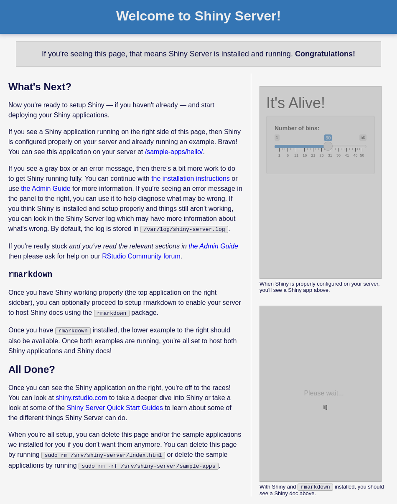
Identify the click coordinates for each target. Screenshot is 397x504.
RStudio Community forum (141, 255)
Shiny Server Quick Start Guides (115, 405)
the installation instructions (190, 178)
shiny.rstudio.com (81, 395)
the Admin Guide (45, 188)
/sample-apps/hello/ (174, 151)
